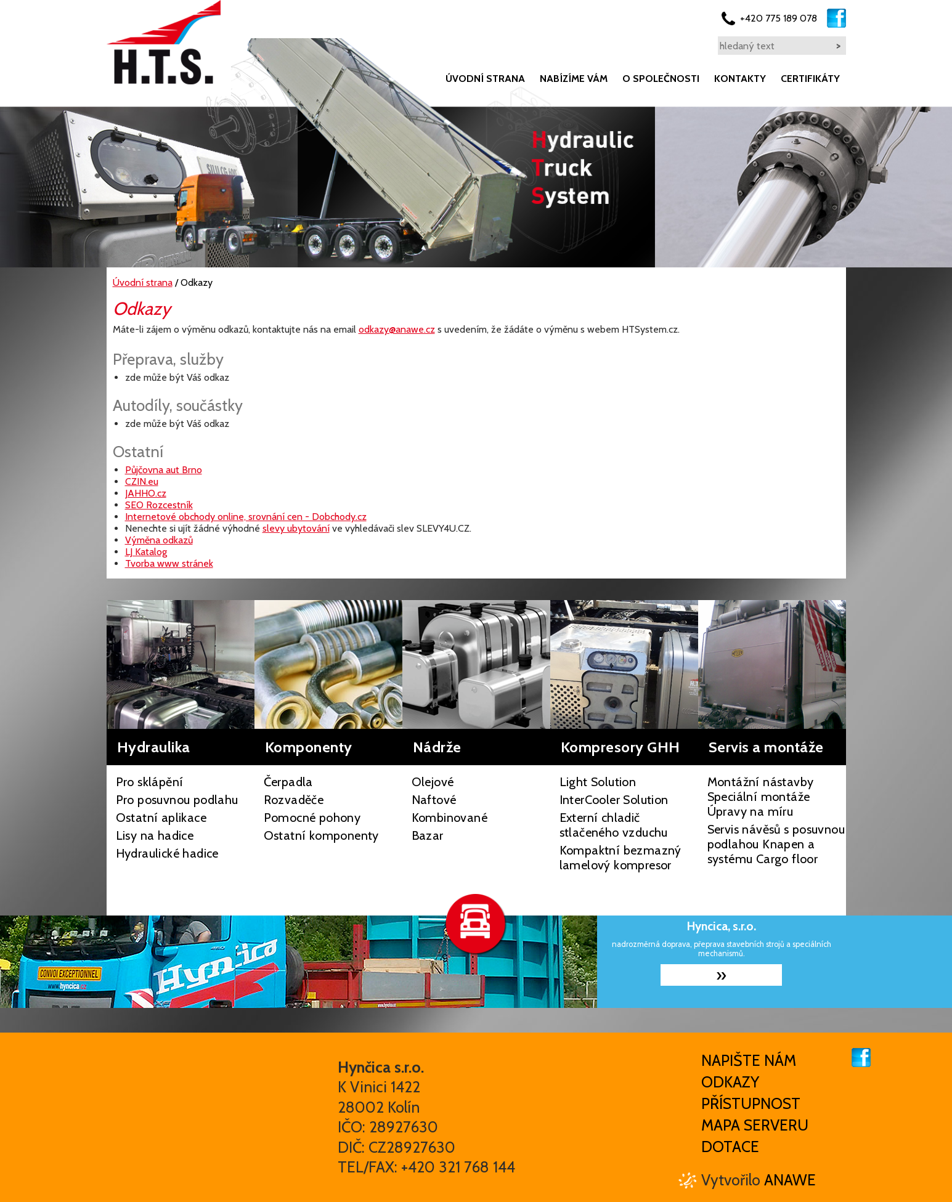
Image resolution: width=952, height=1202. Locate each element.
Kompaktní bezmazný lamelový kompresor (620, 857)
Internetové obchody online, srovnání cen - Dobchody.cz (246, 516)
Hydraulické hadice (167, 853)
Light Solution (598, 781)
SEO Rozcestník (159, 505)
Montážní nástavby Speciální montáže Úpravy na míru (760, 796)
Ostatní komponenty (321, 835)
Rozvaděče (294, 799)
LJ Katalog (146, 552)
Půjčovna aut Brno (163, 470)
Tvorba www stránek (169, 563)
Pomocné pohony (312, 817)
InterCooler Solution (614, 799)
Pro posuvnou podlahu (177, 799)
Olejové (433, 781)
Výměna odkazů (159, 540)
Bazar (428, 835)
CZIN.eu (141, 481)
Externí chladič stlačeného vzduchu (613, 825)
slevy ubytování (296, 528)
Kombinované (449, 817)
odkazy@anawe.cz (397, 329)
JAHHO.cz (145, 493)
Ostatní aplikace (161, 817)
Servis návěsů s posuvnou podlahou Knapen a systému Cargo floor (776, 844)
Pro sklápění (150, 781)
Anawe (790, 1180)
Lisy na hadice (155, 835)
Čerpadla (288, 781)
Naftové (434, 799)
